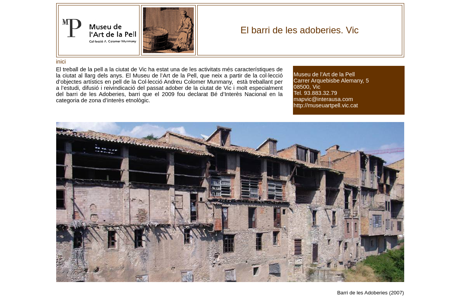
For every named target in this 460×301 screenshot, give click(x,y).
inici (61, 61)
